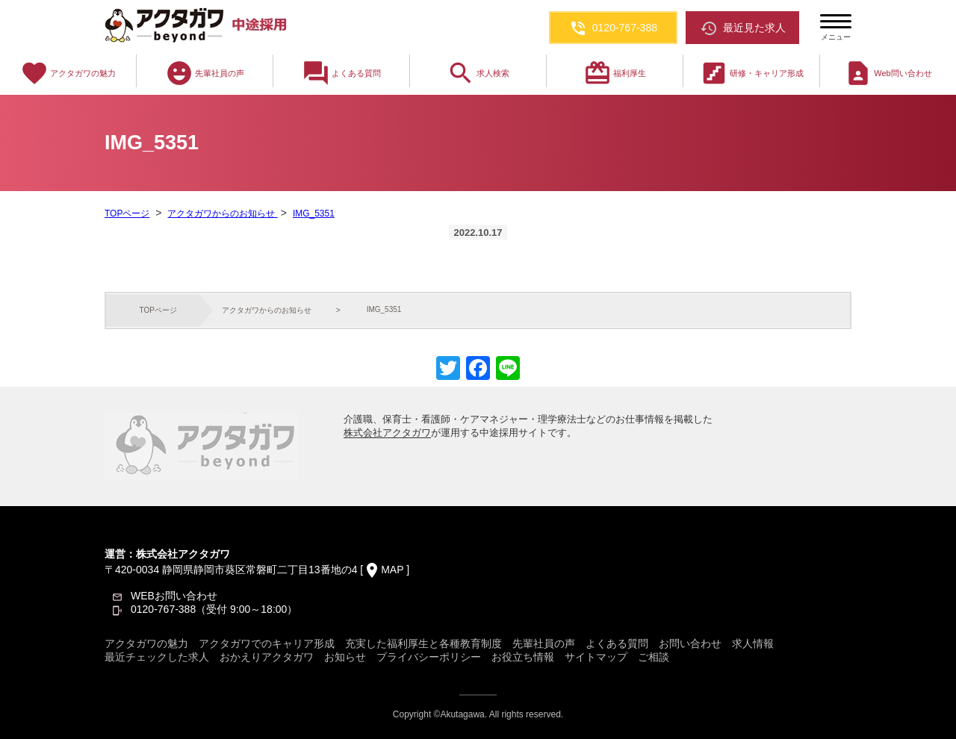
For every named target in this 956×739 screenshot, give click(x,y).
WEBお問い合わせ (174, 596)
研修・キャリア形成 (752, 73)
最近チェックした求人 (157, 657)
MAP (392, 570)
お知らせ (345, 657)
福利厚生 (614, 73)
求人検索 (478, 73)
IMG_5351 (314, 213)
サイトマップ (596, 657)
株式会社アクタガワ (387, 432)
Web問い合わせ (887, 73)
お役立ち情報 (522, 657)
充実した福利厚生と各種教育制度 (423, 643)
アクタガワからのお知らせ (222, 213)
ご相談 (653, 657)
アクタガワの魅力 (68, 73)
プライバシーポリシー (428, 657)
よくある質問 (341, 73)
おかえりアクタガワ (267, 657)
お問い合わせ (690, 643)
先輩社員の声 (204, 73)
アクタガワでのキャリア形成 (267, 643)
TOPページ (127, 213)
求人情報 (753, 643)
